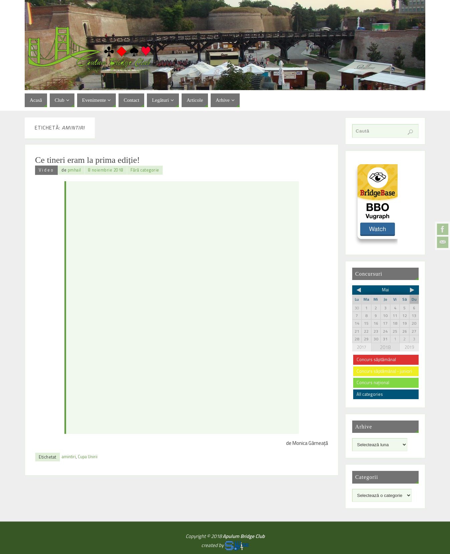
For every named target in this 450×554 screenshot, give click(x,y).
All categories (370, 394)
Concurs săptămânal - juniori (384, 371)
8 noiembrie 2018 (106, 170)
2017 (361, 347)
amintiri (69, 457)
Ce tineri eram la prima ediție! (87, 160)
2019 (409, 347)
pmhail (74, 170)
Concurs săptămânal (376, 359)
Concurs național (373, 382)
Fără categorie (145, 170)
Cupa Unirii (87, 457)
